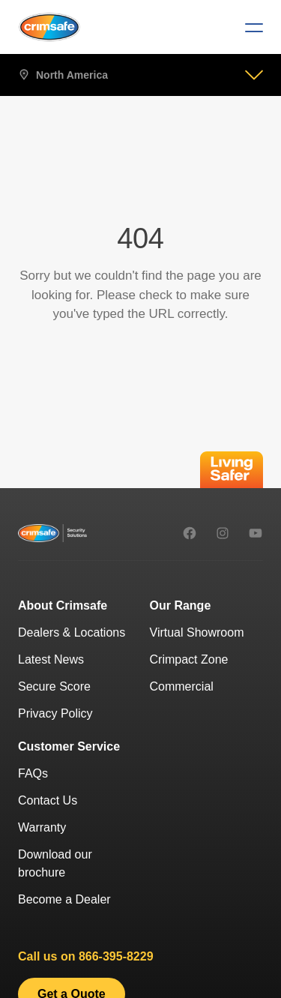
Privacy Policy (55, 713)
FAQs (33, 773)
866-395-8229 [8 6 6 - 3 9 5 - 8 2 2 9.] (116, 956)
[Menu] (248, 27)
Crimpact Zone (189, 659)
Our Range (180, 605)
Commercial (182, 686)
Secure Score (54, 686)
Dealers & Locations (71, 632)
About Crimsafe (62, 605)
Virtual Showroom (197, 632)
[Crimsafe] (49, 26)
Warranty (42, 827)
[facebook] (189, 533)
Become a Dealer (64, 899)
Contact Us (47, 800)
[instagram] (222, 533)
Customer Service (69, 746)
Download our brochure (55, 863)
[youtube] (255, 533)
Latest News (51, 659)
